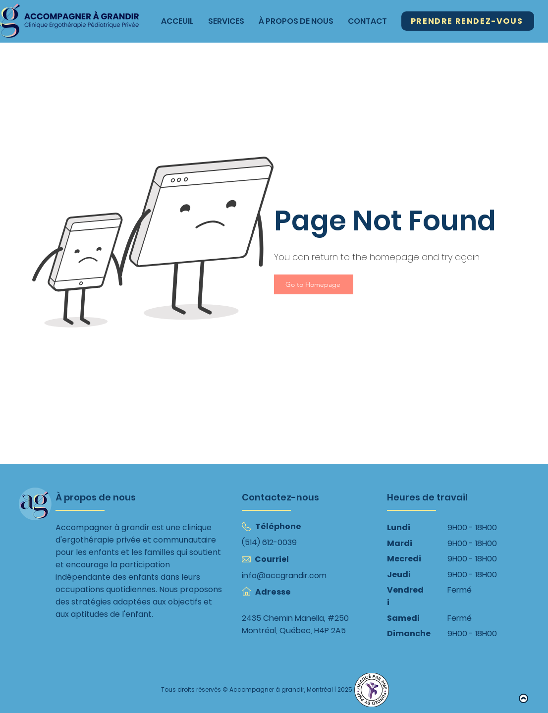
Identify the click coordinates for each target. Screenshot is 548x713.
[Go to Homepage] (313, 284)
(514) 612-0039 (269, 542)
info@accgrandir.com (284, 575)
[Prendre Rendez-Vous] (467, 21)
